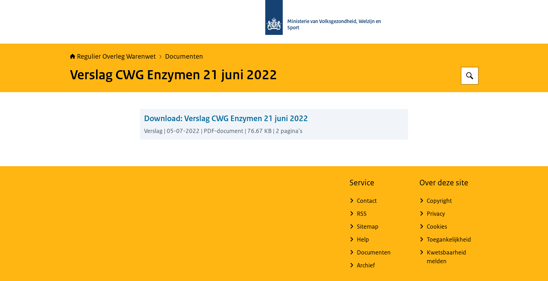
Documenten (184, 56)
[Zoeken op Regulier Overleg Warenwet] (469, 75)
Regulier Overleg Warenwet (113, 56)
